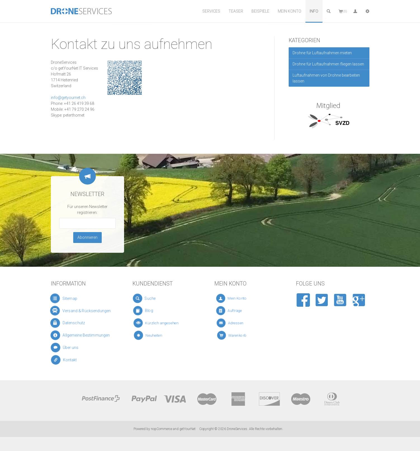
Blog (150, 310)
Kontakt (69, 360)
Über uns (69, 347)
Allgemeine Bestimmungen (81, 335)
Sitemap (67, 298)
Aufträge (236, 311)
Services (211, 11)
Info (314, 11)
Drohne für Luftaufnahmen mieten (322, 53)
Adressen (237, 323)
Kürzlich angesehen (160, 323)
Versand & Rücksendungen (81, 310)
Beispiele (260, 11)
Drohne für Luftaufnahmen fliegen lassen (328, 64)
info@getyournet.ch (68, 97)
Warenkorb (239, 335)
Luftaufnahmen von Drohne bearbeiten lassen (326, 78)
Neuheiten (154, 335)
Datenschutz (70, 323)
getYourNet (187, 429)
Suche (150, 298)
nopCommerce (161, 429)
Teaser (236, 11)
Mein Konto (289, 11)
